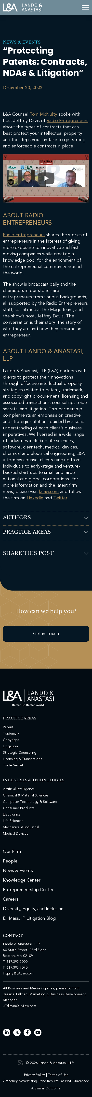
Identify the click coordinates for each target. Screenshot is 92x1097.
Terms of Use (58, 1075)
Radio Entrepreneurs (67, 121)
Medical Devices (15, 833)
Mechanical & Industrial (21, 827)
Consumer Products (19, 808)
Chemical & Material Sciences (26, 795)
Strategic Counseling (19, 752)
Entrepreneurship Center (28, 890)
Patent (8, 727)
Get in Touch (46, 634)
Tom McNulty (43, 114)
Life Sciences (13, 821)
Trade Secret (13, 765)
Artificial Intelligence (19, 789)
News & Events (21, 42)
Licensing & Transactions (22, 759)
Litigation (10, 746)
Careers (10, 899)
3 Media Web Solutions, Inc (20, 1062)
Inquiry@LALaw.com (18, 973)
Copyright (11, 740)
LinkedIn (35, 498)
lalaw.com (49, 492)
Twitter (60, 498)
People (10, 861)
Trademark (11, 733)
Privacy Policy (34, 1075)
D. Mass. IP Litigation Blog (29, 918)
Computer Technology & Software (30, 802)
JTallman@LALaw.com (19, 1006)
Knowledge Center (21, 880)
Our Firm (12, 852)
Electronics (11, 814)
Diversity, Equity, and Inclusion (33, 909)
